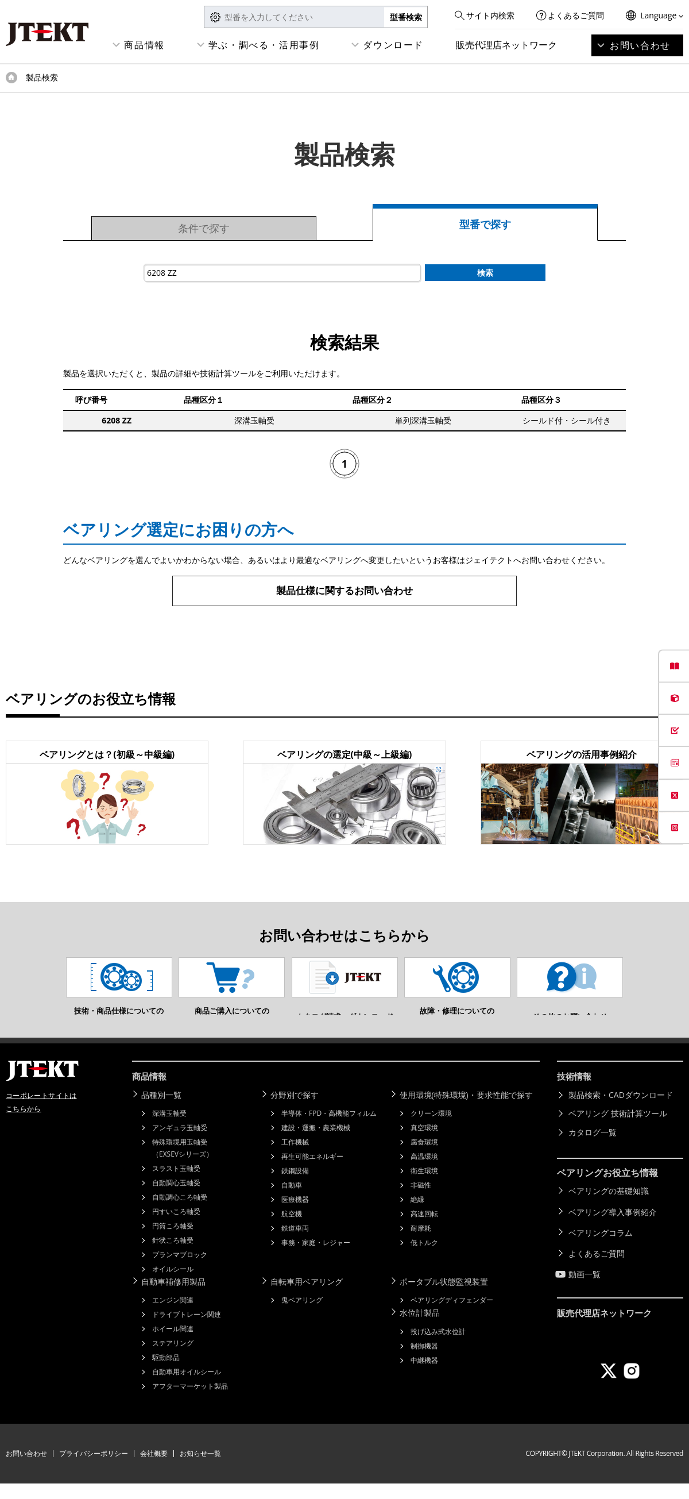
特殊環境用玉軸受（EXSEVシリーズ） (182, 1164)
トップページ (11, 77)
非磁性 (421, 1201)
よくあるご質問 (576, 15)
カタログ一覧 (592, 1148)
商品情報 (144, 44)
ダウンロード (393, 44)
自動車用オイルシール (186, 1387)
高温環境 (424, 1172)
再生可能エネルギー (312, 1172)
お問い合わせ (640, 45)
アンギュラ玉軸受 (179, 1144)
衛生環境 (424, 1187)
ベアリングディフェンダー (452, 1315)
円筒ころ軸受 (172, 1242)
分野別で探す (297, 1111)
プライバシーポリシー (93, 1469)
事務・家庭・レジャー (315, 1258)
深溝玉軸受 (169, 1129)
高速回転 (424, 1230)
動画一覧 (584, 1281)
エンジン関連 (172, 1315)
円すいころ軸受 (176, 1227)
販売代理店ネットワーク (506, 44)
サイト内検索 (490, 15)
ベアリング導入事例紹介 (612, 1225)
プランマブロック (179, 1271)
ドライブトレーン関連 (186, 1330)
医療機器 (295, 1215)
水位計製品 (422, 1328)
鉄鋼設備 (295, 1187)
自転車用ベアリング (309, 1297)
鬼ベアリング (302, 1315)
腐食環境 (424, 1158)
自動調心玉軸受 (176, 1199)
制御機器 (424, 1360)
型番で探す (485, 224)
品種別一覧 (164, 1111)
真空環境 (424, 1144)
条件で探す (204, 228)
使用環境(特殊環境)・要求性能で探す (468, 1111)
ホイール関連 (172, 1344)
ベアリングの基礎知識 (608, 1206)
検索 (485, 272)
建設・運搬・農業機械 (315, 1144)
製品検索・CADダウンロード (620, 1111)
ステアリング (172, 1358)
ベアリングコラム (600, 1244)
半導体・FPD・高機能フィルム (329, 1129)
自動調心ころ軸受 (179, 1213)
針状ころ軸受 (172, 1256)
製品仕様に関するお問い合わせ (344, 591)
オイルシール (172, 1285)
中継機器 (424, 1374)
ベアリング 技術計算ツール (617, 1129)
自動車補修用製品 (176, 1297)
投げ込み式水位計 (438, 1346)
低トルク (424, 1258)
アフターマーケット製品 (190, 1401)
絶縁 (417, 1215)
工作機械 (295, 1158)
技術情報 (575, 1094)
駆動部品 (166, 1373)
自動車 (291, 1201)
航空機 (291, 1230)
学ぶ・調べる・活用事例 (264, 44)
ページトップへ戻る (654, 1059)
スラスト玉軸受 (176, 1184)
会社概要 (154, 1469)
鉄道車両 (295, 1244)
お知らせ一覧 (200, 1469)
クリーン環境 (431, 1129)
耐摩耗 (421, 1244)
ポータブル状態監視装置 (446, 1297)
